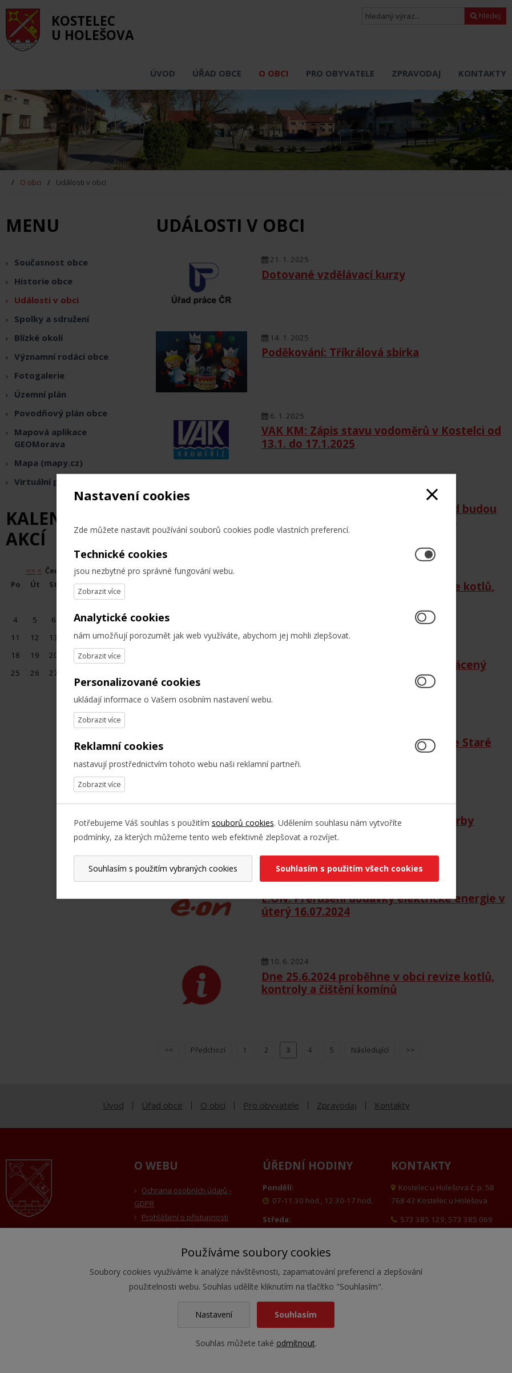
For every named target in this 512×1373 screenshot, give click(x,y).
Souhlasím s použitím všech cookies (349, 868)
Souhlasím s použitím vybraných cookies (162, 868)
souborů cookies (243, 822)
